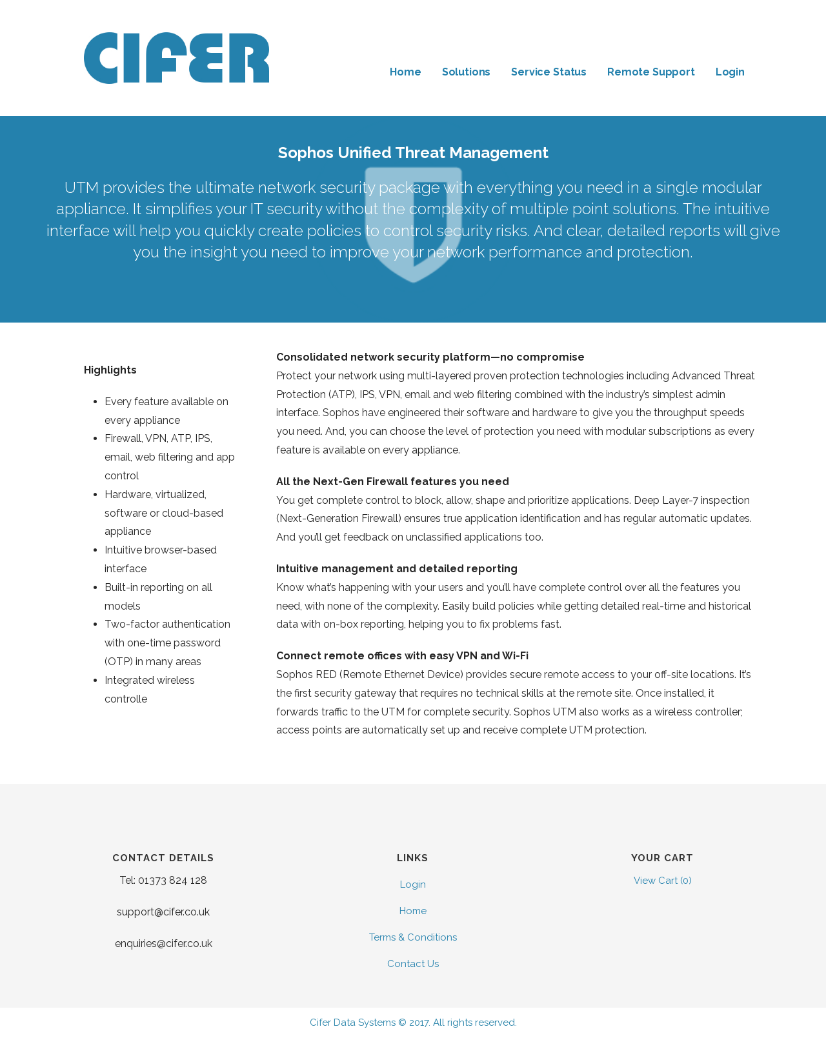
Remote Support (651, 72)
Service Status (549, 72)
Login (730, 72)
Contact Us (413, 964)
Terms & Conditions (413, 937)
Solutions (466, 72)
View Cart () (663, 880)
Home (405, 72)
